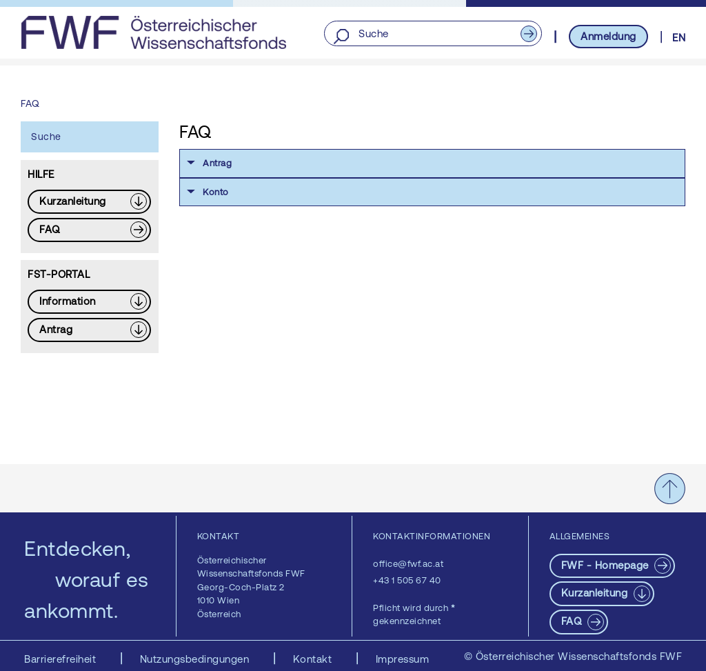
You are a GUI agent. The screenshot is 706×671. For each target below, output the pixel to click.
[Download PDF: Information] (89, 302)
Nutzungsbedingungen (196, 659)
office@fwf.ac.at (408, 564)
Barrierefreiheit (61, 659)
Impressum (403, 659)
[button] (432, 163)
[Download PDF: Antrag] (89, 330)
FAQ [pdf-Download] (573, 621)
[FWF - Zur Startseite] (153, 32)
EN (678, 37)
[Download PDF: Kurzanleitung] (89, 202)
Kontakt (314, 659)
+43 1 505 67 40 (407, 580)
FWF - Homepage (606, 565)
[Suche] (433, 34)
